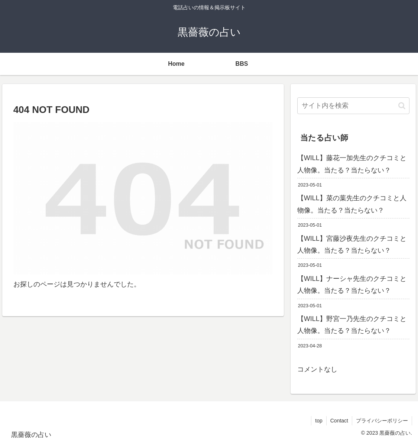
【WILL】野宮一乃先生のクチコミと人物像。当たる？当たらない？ (351, 324)
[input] (353, 105)
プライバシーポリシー (382, 421)
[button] (401, 105)
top (318, 421)
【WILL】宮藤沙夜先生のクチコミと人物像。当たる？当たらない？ (351, 244)
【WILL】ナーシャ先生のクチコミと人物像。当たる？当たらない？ (351, 284)
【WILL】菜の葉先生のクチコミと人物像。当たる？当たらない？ (351, 204)
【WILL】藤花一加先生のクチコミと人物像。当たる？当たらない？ (351, 164)
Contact (339, 421)
